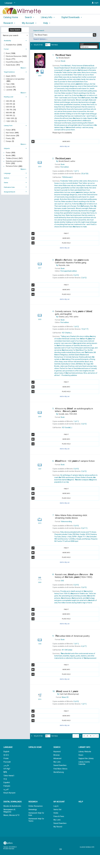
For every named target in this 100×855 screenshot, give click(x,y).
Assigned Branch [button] (9, 192)
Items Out (57, 809)
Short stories (11, 135)
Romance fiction (12, 166)
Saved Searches (59, 765)
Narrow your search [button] (10, 35)
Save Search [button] (15, 30)
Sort (82, 44)
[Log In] (92, 3)
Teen (8, 84)
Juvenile (9, 90)
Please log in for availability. (62, 133)
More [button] (65, 23)
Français (6, 786)
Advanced (57, 758)
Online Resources (35, 806)
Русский (7, 762)
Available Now (11, 45)
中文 (5, 779)
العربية (5, 789)
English (6, 751)
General (9, 87)
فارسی (6, 765)
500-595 (9, 104)
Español (6, 782)
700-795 (9, 110)
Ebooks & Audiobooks (12, 806)
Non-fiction (10, 133)
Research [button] (32, 802)
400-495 (9, 101)
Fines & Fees (58, 816)
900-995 (9, 115)
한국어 (6, 755)
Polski (6, 758)
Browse (56, 755)
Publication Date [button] (9, 187)
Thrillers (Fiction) (12, 158)
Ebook (8, 59)
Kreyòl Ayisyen (9, 793)
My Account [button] (59, 802)
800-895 (9, 113)
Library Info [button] (47, 22)
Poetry (8, 138)
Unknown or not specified (15, 79)
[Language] (9, 3)
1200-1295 (10, 121)
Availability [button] (7, 40)
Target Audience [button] (9, 72)
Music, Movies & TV (11, 815)
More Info (51, 141)
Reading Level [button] (8, 97)
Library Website (84, 751)
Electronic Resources (14, 56)
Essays (9, 141)
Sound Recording (12, 62)
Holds (55, 813)
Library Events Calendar (84, 763)
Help (80, 802)
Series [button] (6, 182)
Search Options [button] (40, 39)
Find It (50, 233)
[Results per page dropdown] (47, 44)
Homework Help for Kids (36, 814)
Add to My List (64, 146)
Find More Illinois (60, 769)
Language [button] (7, 173)
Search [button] (29, 22)
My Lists (57, 762)
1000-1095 (10, 118)
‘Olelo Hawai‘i (8, 776)
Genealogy (32, 809)
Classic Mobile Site (87, 847)
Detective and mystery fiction (14, 162)
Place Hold (51, 242)
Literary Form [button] (8, 125)
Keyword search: (39, 30)
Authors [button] (6, 178)
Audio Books (11, 65)
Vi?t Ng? (6, 769)
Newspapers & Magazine (9, 810)
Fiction (8, 130)
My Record (57, 827)
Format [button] (6, 49)
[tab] (15, 35)
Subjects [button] (7, 148)
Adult (8, 76)
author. (67, 161)
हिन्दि (5, 772)
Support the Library (86, 758)
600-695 (9, 107)
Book (8, 53)
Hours (80, 755)
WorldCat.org (58, 772)
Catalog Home (10, 22)
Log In (96, 3)
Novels (8, 155)
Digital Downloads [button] (12, 802)
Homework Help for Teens (36, 820)
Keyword (57, 751)
